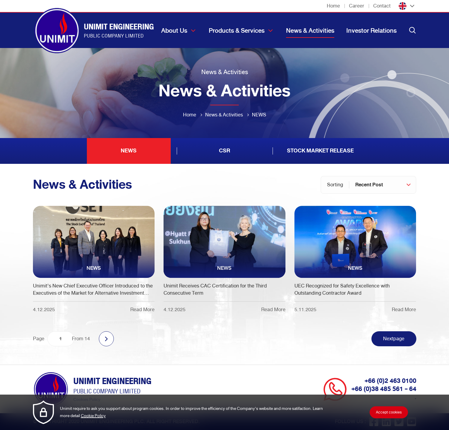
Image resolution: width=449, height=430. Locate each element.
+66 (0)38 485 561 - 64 (383, 388)
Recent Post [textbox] (369, 184)
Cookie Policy (93, 415)
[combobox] (382, 184)
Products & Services (236, 31)
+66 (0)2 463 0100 (390, 380)
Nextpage (393, 339)
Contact (382, 6)
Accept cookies (389, 412)
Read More (142, 309)
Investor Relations (371, 31)
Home (333, 6)
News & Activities (310, 31)
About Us (174, 31)
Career (356, 6)
